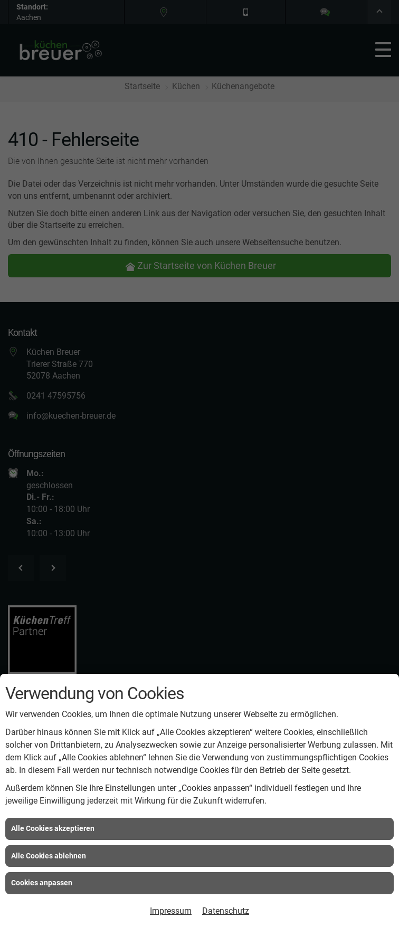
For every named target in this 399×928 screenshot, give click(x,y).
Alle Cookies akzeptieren (52, 828)
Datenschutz (225, 911)
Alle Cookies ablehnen (48, 856)
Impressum (171, 911)
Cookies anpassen (41, 882)
